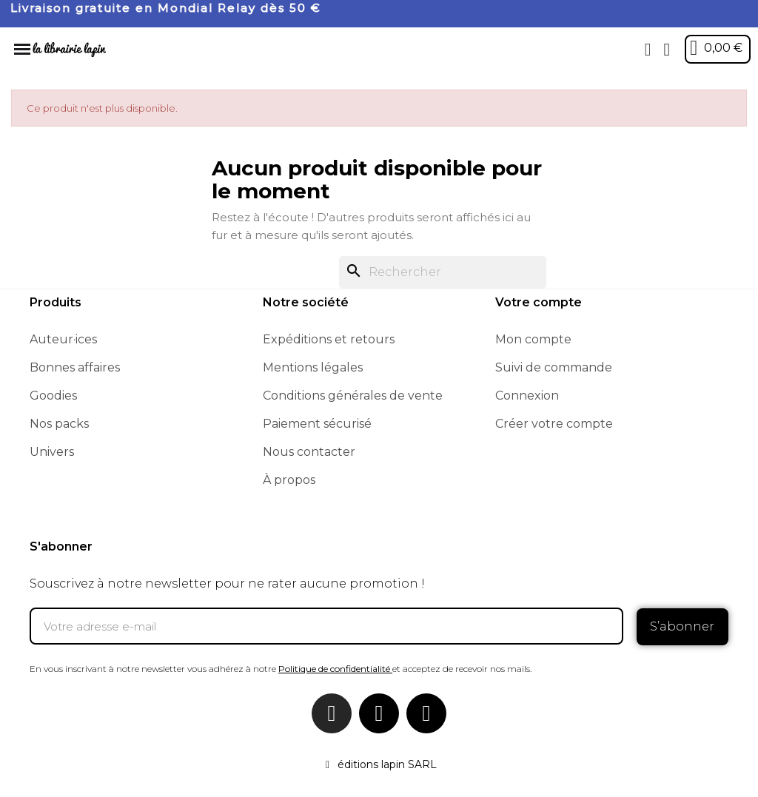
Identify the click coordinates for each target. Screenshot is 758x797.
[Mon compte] (667, 49)
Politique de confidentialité (334, 667)
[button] (648, 49)
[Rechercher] (442, 272)
